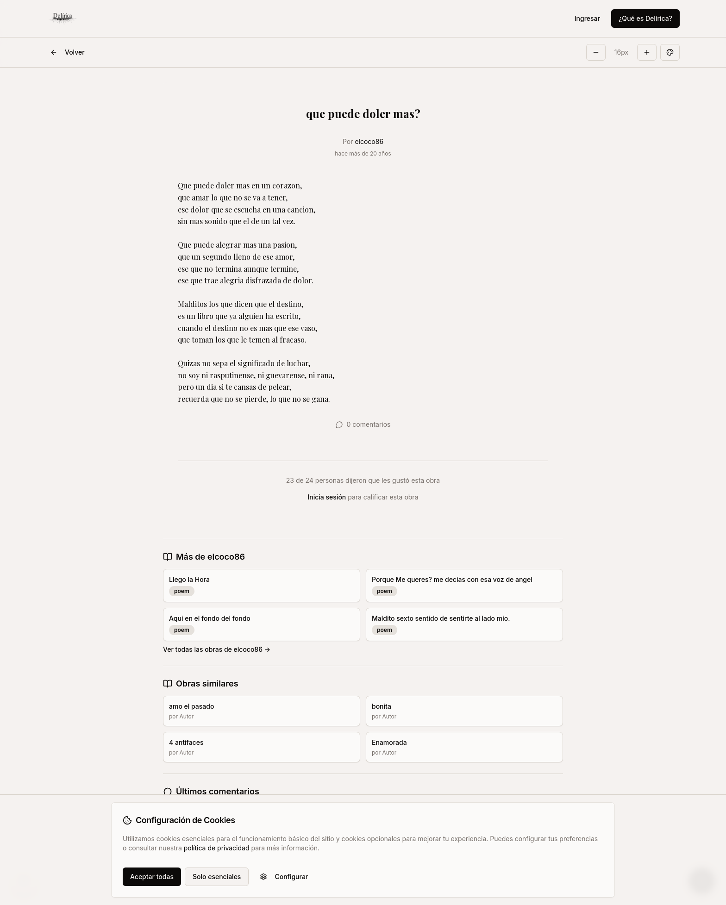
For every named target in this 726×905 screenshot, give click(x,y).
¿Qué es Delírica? (645, 18)
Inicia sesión (327, 497)
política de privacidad (217, 848)
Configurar (284, 876)
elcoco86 (369, 141)
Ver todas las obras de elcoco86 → (216, 649)
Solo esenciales (217, 876)
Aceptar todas (152, 876)
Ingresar (587, 18)
